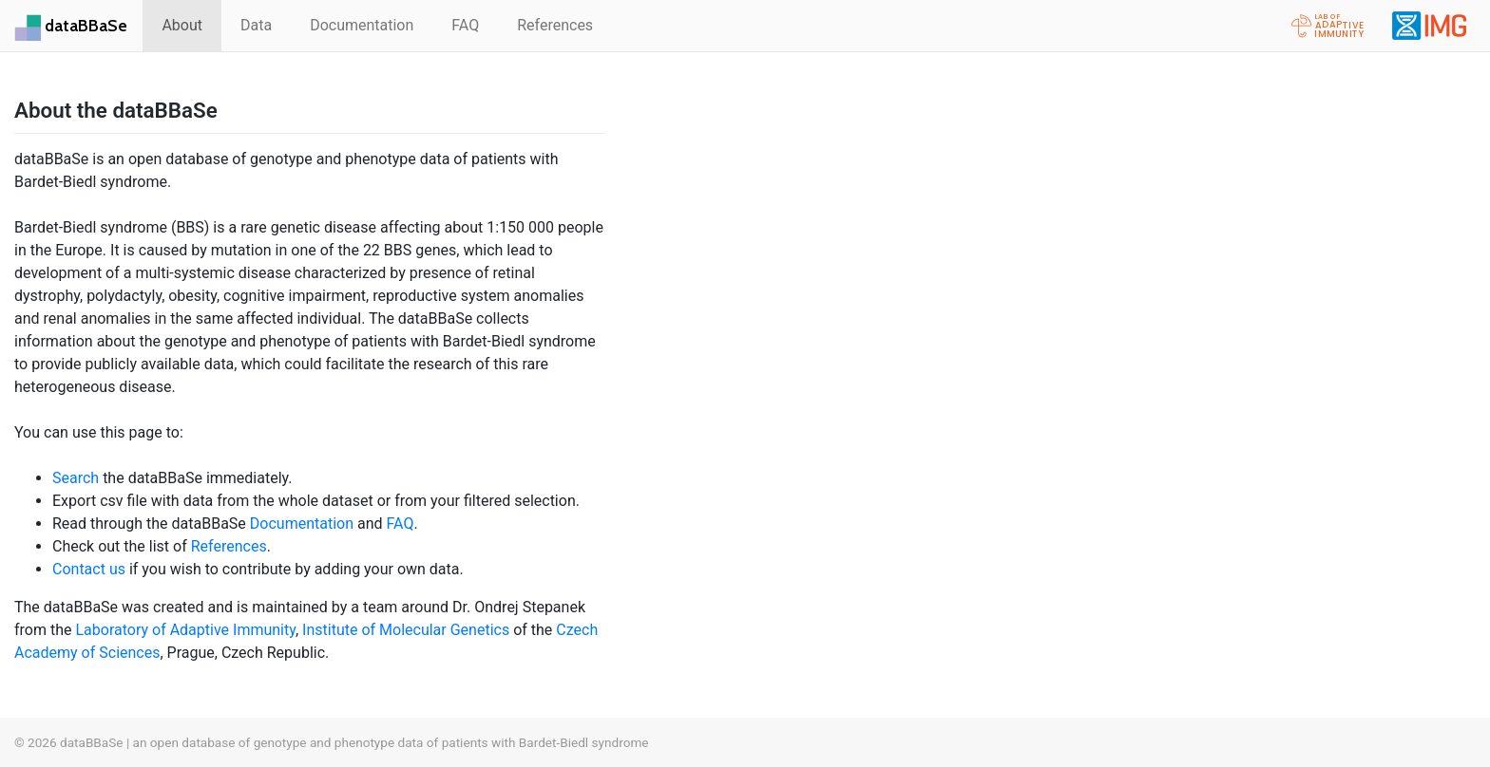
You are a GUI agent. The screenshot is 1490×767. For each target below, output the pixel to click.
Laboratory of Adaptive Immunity (185, 630)
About (182, 25)
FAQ (465, 25)
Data (256, 25)
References (555, 25)
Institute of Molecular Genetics (405, 630)
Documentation (361, 25)
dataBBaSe (86, 25)
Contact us (88, 569)
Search (75, 478)
